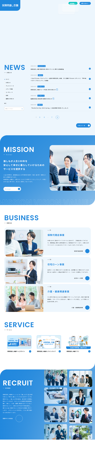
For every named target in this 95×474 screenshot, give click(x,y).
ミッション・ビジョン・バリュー (43, 4)
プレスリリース (10, 86)
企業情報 (29, 4)
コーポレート (9, 92)
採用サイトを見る (13, 418)
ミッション (11, 189)
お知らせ (63, 4)
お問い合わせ (85, 4)
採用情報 (73, 4)
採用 (7, 95)
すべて (7, 79)
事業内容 (57, 4)
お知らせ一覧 (83, 125)
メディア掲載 (9, 89)
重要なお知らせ (10, 98)
